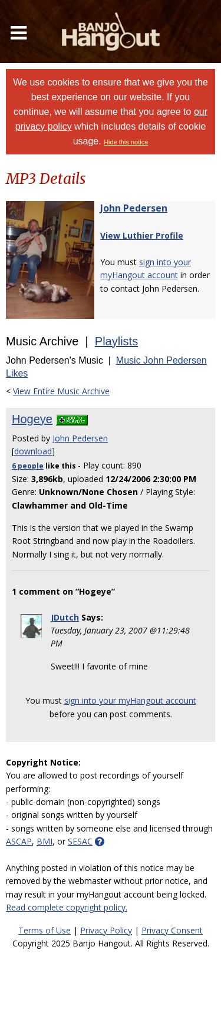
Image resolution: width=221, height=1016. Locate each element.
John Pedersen (133, 208)
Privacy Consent (172, 930)
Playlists (116, 341)
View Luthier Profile (141, 235)
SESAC (80, 841)
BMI (44, 841)
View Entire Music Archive (61, 391)
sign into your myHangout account (130, 700)
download (33, 451)
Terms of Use (44, 930)
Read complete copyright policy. (66, 907)
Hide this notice (126, 142)
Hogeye (32, 419)
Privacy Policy (106, 930)
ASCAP (19, 841)
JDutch (65, 617)
